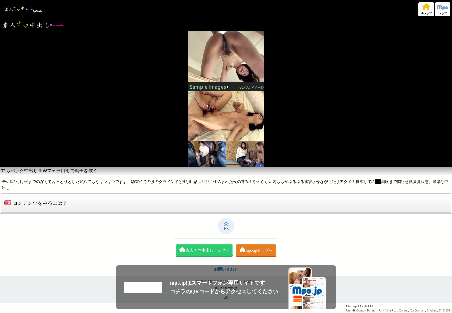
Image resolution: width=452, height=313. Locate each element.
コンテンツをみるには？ (35, 203)
